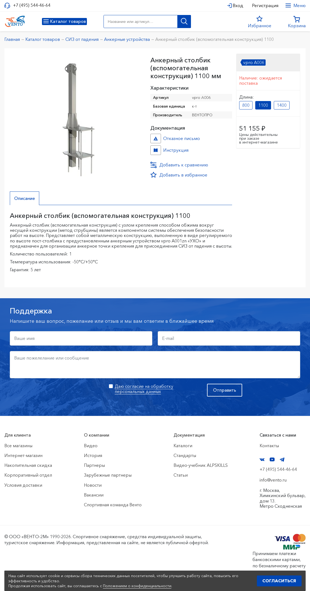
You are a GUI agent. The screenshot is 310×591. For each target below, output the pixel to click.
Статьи (181, 475)
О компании (96, 435)
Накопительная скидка (28, 465)
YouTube (272, 459)
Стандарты (185, 455)
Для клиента (17, 435)
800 (246, 105)
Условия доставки (23, 485)
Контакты (269, 445)
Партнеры (94, 465)
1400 (282, 105)
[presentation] (51, 394)
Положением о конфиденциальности (137, 585)
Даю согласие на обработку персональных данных (144, 388)
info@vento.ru (273, 480)
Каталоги (183, 445)
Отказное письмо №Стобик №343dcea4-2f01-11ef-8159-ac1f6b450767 (155, 138)
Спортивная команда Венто (113, 504)
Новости (93, 485)
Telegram (282, 460)
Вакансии (94, 495)
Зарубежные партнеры (108, 475)
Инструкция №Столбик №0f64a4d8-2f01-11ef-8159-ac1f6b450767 (155, 150)
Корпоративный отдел (28, 475)
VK (262, 459)
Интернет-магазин (23, 455)
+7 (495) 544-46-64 (31, 5)
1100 (263, 105)
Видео (91, 445)
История (93, 455)
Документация (189, 435)
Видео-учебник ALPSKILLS (201, 465)
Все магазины (18, 445)
